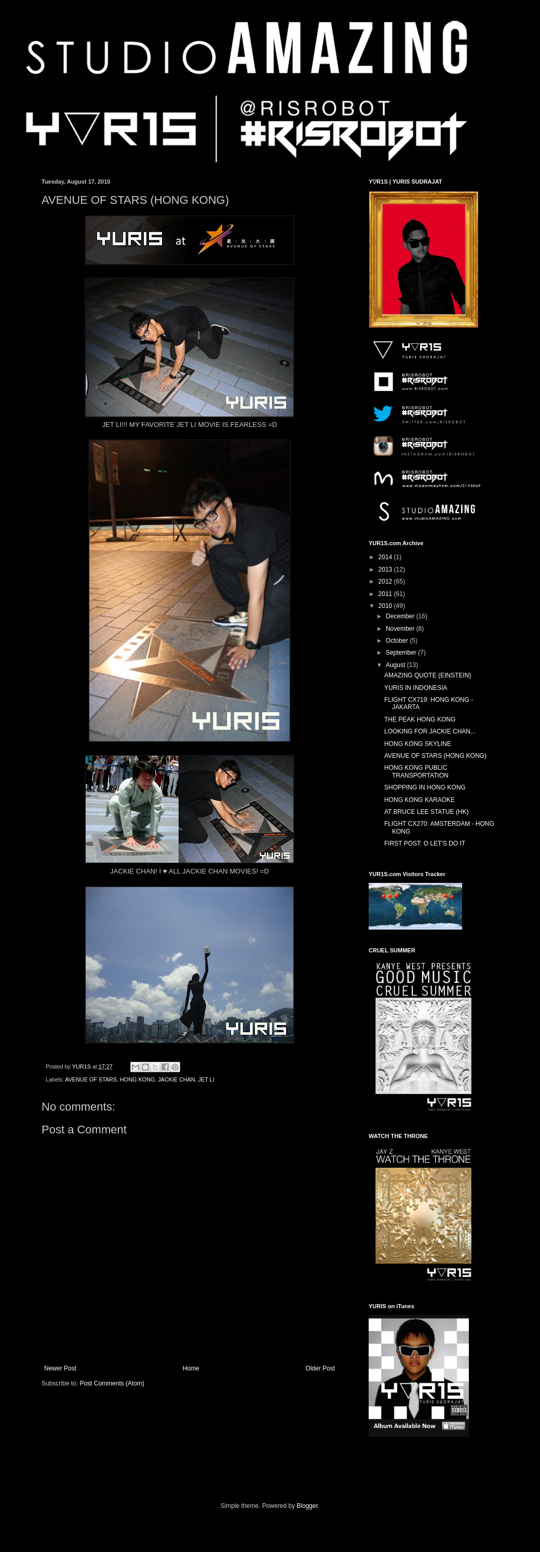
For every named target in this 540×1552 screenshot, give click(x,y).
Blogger (307, 1505)
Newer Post (60, 1368)
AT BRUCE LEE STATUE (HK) (426, 811)
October (398, 640)
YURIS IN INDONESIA (415, 687)
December (401, 616)
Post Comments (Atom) (111, 1383)
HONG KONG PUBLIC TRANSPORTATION (416, 771)
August (396, 665)
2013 (386, 569)
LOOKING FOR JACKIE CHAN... (430, 731)
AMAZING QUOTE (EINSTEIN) (427, 675)
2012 (386, 581)
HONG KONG (137, 1079)
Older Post (320, 1368)
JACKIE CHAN (176, 1079)
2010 (386, 605)
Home (191, 1368)
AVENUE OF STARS (91, 1079)
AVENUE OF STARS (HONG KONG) (435, 755)
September (402, 652)
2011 (386, 594)
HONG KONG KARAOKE (419, 799)
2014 (386, 557)
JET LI (206, 1079)
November (401, 628)
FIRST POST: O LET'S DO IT (424, 843)
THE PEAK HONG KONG (419, 719)
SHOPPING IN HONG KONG (425, 787)
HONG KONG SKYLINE (417, 743)
